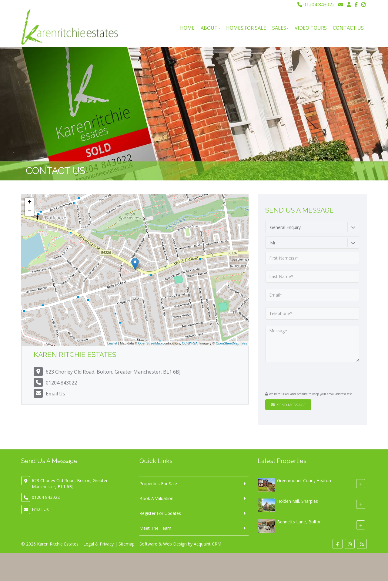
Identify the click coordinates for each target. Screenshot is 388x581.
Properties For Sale (158, 483)
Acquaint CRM (207, 544)
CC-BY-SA (190, 343)
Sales (280, 28)
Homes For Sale (246, 28)
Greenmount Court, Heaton (304, 480)
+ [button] (30, 202)
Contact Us (348, 28)
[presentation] (302, 377)
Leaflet (112, 343)
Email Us (55, 393)
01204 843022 (316, 4)
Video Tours (311, 28)
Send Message (288, 405)
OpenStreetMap (150, 343)
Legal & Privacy (98, 544)
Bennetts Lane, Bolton (299, 522)
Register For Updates (160, 513)
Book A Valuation (156, 498)
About (210, 28)
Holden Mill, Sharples (297, 501)
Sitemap (127, 544)
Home (187, 28)
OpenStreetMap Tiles (231, 343)
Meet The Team (155, 528)
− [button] (30, 211)
